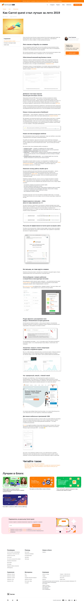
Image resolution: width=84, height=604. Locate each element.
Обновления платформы (29, 553)
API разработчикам (28, 555)
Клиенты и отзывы (45, 574)
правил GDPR (34, 173)
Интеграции (9, 564)
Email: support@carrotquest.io (65, 575)
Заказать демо (72, 53)
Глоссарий (27, 582)
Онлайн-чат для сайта (11, 555)
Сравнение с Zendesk (11, 575)
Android (71, 600)
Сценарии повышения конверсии (31, 577)
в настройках (33, 68)
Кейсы (63, 4)
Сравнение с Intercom (11, 574)
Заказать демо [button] (78, 4)
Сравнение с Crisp (10, 579)
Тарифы (43, 575)
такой (24, 181)
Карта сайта (62, 577)
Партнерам (27, 557)
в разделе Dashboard (53, 115)
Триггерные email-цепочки (11, 560)
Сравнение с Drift (10, 581)
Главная (4, 9)
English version (62, 579)
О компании (44, 577)
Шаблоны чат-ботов (28, 579)
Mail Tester (58, 103)
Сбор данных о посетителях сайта (13, 553)
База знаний (9, 562)
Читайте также (6, 44)
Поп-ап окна (9, 557)
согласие (24, 529)
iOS (75, 600)
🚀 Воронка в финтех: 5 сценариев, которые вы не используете (42, 1)
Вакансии (44, 579)
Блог (10, 9)
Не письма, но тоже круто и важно (10, 42)
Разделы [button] (58, 4)
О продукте (52, 4)
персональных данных (36, 529)
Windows (64, 600)
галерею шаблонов (27, 282)
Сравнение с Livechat (11, 577)
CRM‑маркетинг (10, 567)
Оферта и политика (45, 585)
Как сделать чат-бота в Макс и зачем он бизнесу (34, 463)
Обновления (15, 9)
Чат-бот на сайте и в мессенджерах (13, 552)
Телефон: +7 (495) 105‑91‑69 (65, 574)
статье (25, 425)
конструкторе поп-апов (28, 286)
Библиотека (68, 4)
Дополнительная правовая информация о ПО (68, 581)
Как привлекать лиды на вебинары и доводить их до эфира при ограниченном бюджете (42, 465)
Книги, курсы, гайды (28, 581)
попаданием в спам (50, 63)
